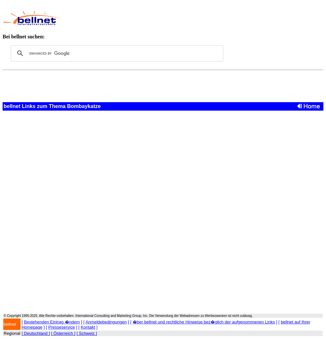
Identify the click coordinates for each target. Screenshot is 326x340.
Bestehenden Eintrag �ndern (52, 322)
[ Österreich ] (63, 333)
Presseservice (61, 327)
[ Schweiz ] (87, 333)
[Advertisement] (186, 18)
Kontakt (88, 327)
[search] (116, 53)
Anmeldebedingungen (106, 322)
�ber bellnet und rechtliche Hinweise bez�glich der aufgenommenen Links (204, 322)
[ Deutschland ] (36, 333)
